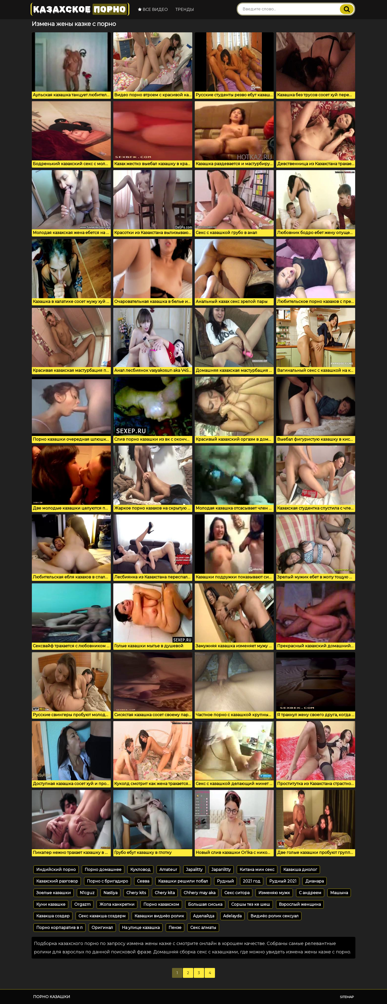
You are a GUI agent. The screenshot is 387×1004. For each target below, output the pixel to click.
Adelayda (232, 916)
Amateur (168, 869)
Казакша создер (53, 916)
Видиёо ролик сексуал (275, 916)
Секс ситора (237, 892)
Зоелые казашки (53, 892)
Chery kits (136, 892)
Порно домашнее (103, 869)
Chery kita (165, 892)
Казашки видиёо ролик (159, 916)
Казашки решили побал (183, 881)
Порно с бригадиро (107, 881)
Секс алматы (203, 927)
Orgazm (82, 904)
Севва (143, 881)
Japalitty (194, 869)
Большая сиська (205, 904)
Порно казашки (51, 996)
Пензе (175, 927)
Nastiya (110, 892)
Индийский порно (56, 869)
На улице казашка (141, 927)
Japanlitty (221, 869)
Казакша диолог (300, 869)
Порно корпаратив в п (59, 927)
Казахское (80, 9)
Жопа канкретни (117, 904)
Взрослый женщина (300, 904)
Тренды (184, 9)
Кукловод (140, 869)
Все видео (153, 9)
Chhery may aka (199, 892)
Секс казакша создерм (102, 916)
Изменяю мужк (274, 892)
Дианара (314, 881)
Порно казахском (161, 904)
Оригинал (102, 927)
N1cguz (87, 892)
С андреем (310, 892)
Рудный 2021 (282, 881)
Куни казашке (50, 904)
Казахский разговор (57, 881)
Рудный (225, 881)
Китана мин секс (257, 869)
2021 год (251, 881)
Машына (339, 892)
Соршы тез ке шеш (250, 904)
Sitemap (347, 997)
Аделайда (203, 916)
